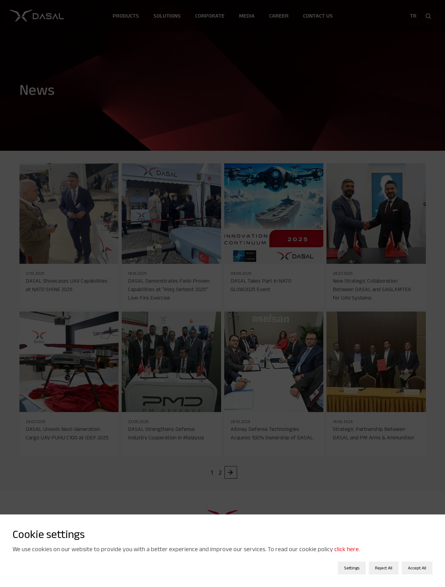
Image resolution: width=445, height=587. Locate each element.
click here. (347, 545)
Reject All (383, 564)
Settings (351, 564)
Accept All (417, 564)
